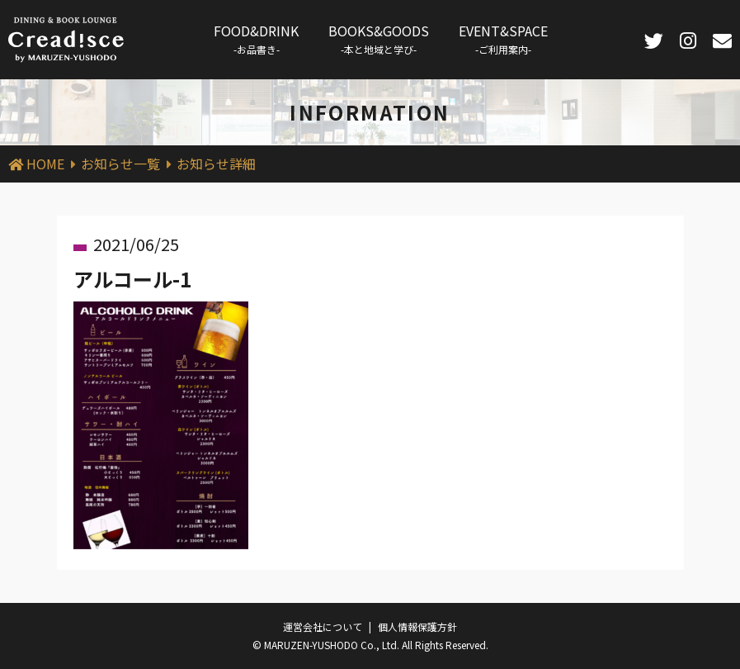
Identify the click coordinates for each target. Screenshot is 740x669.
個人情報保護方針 (417, 626)
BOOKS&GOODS (378, 38)
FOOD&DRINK (256, 38)
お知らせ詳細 (216, 163)
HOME (45, 163)
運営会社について (322, 626)
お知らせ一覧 (120, 163)
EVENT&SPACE (503, 38)
